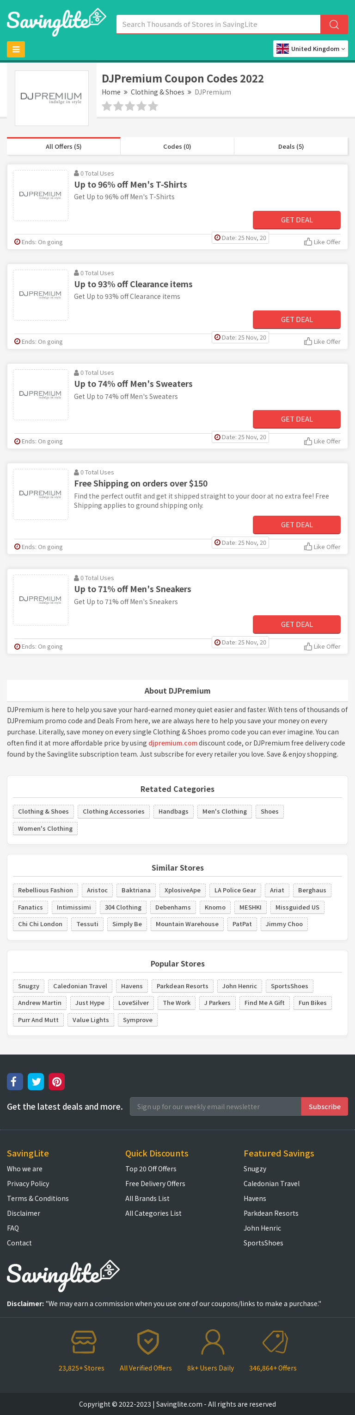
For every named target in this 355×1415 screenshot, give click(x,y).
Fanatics (30, 907)
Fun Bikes (313, 1002)
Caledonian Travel (80, 985)
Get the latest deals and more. (65, 1106)
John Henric (239, 985)
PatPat (242, 923)
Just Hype (89, 1002)
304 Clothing (123, 907)
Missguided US (297, 907)
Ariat (277, 889)
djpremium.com (172, 742)
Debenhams (173, 907)
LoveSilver (133, 1002)
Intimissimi (74, 907)
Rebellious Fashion (45, 889)
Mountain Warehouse (187, 923)
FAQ (13, 1227)
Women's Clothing (45, 828)
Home (111, 91)
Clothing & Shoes (157, 91)
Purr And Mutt (38, 1019)
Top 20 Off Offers (151, 1168)
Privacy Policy (28, 1183)
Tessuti (87, 923)
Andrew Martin (39, 1002)
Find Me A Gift (265, 1002)
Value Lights (91, 1019)
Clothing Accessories (114, 811)
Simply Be (127, 923)
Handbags (174, 811)
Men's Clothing (224, 811)
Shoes (270, 811)
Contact (19, 1242)
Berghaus (312, 889)
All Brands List (147, 1198)
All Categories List (153, 1213)
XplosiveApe (183, 889)
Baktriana (136, 889)
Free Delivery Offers (155, 1183)
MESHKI (250, 907)
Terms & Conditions (38, 1198)
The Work (176, 1002)
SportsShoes (289, 985)
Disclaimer (23, 1213)
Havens (132, 985)
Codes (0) (177, 146)
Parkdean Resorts (182, 985)
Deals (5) (291, 146)
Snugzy (28, 985)
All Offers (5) (64, 146)
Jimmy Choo (284, 923)
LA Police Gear (235, 889)
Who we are (25, 1168)
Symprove (138, 1019)
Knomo (215, 907)
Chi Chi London (40, 923)
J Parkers (217, 1002)
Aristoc (97, 889)
